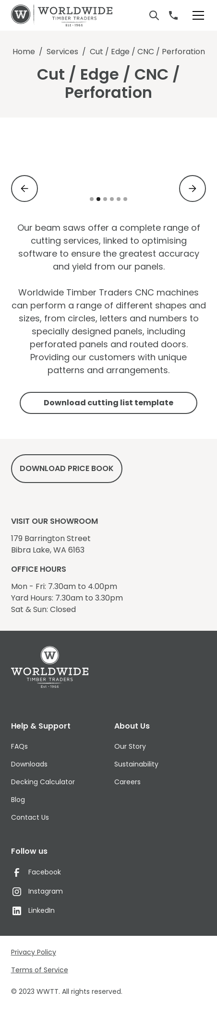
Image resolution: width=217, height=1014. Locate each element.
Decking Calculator (43, 782)
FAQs (19, 746)
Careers (127, 782)
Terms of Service (39, 970)
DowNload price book (67, 468)
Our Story (130, 746)
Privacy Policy (33, 952)
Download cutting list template (108, 402)
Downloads (29, 764)
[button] (196, 15)
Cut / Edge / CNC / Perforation (147, 51)
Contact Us (30, 817)
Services (62, 51)
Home (23, 51)
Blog (18, 799)
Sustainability (136, 764)
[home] (61, 15)
